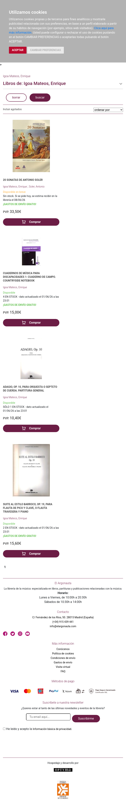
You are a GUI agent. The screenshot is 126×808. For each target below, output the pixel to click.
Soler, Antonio (36, 186)
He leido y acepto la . (39, 729)
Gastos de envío (63, 662)
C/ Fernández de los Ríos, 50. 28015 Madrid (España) (63, 617)
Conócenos (63, 649)
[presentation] (31, 740)
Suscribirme (86, 718)
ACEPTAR (17, 50)
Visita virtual (63, 666)
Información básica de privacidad (52, 729)
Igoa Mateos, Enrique (15, 186)
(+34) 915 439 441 (63, 621)
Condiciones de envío (63, 657)
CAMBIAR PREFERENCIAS (45, 50)
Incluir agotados (12, 109)
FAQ (63, 671)
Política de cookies (63, 653)
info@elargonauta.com (63, 626)
